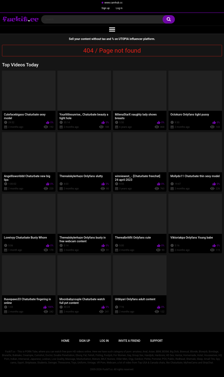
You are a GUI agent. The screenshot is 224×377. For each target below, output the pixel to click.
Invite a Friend (129, 340)
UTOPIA (124, 39)
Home (65, 340)
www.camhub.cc (113, 2)
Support (156, 340)
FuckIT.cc (108, 369)
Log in (119, 8)
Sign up (106, 8)
